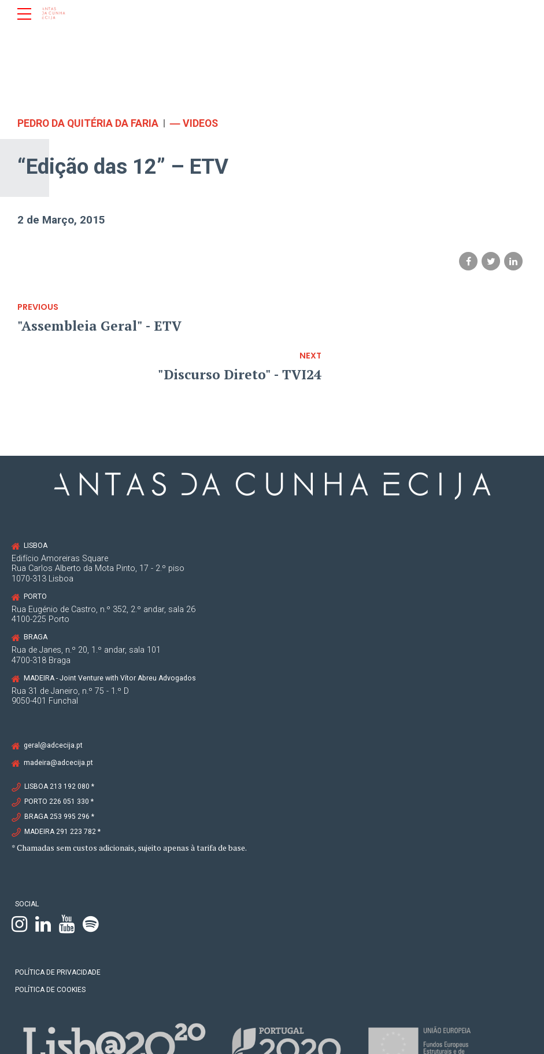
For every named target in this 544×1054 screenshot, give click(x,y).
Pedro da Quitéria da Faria (88, 123)
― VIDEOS (195, 123)
